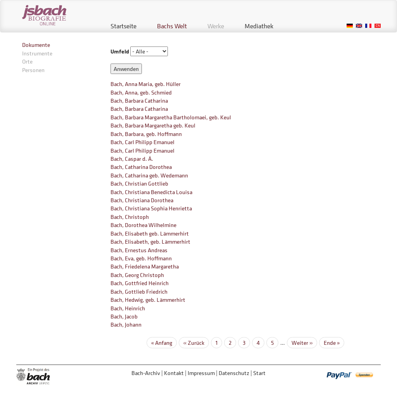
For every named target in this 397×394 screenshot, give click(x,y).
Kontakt (174, 373)
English (359, 26)
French (368, 26)
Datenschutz (234, 373)
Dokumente (36, 45)
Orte (27, 61)
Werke (215, 26)
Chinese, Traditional (378, 26)
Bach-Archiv (145, 373)
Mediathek (259, 26)
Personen (33, 70)
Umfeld (119, 51)
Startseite (123, 26)
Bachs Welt (172, 26)
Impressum (201, 373)
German (350, 26)
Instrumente (37, 53)
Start (259, 373)
